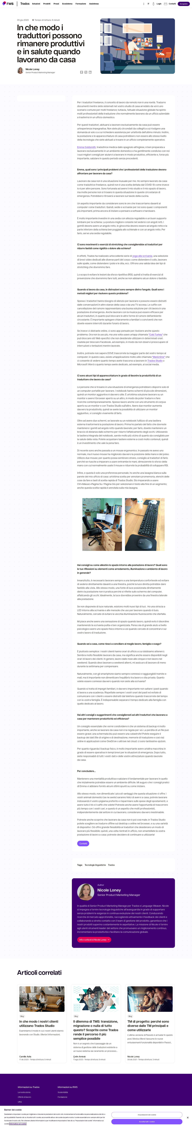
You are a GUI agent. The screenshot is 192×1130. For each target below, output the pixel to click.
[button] (8, 3)
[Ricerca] (144, 4)
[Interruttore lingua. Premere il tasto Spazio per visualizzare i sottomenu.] (148, 4)
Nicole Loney (32, 69)
